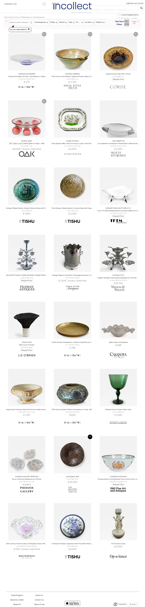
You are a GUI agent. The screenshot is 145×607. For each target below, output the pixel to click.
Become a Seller (17, 600)
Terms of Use (39, 604)
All (88, 30)
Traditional (56, 30)
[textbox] (122, 8)
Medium (99, 22)
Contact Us (10, 5)
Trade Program (17, 595)
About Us (39, 595)
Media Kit (17, 604)
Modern (72, 30)
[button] (99, 4)
